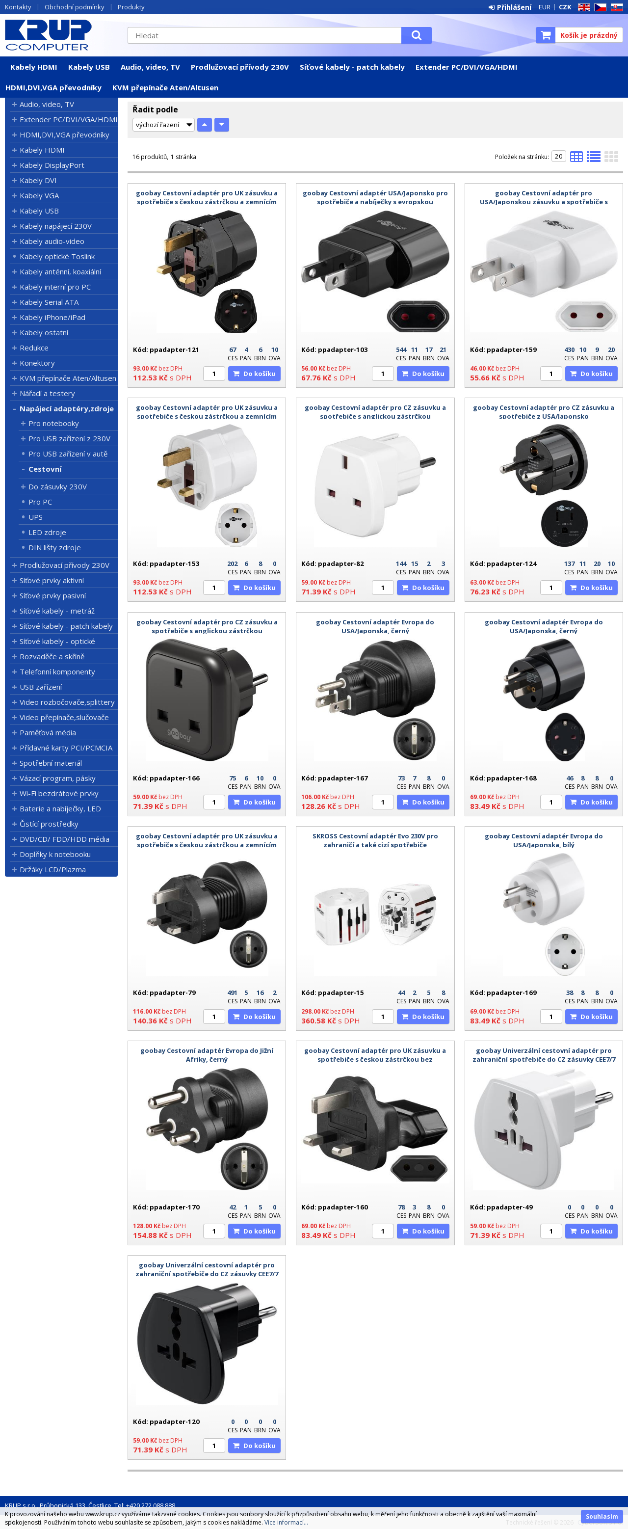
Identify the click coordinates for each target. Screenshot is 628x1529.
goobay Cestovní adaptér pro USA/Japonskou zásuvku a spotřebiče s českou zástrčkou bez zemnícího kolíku (543, 201)
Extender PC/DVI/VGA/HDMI (467, 67)
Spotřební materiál (51, 763)
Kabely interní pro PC (55, 287)
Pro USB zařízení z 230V (69, 438)
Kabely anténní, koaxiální (60, 271)
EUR (544, 6)
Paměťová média (48, 732)
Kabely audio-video (52, 241)
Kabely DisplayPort (52, 165)
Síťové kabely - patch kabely (352, 67)
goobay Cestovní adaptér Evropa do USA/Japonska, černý (375, 626)
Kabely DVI (38, 180)
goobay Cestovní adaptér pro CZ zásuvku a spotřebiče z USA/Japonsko (543, 412)
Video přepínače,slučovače (64, 717)
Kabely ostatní (44, 332)
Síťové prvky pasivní (53, 595)
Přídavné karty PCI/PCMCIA (66, 747)
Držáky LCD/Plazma (53, 869)
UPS (35, 517)
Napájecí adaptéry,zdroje (67, 408)
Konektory (37, 363)
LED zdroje (47, 532)
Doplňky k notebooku (55, 854)
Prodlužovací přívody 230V (240, 67)
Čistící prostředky (49, 824)
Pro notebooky (53, 423)
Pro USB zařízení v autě (67, 453)
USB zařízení (41, 687)
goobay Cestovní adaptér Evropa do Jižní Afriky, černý (206, 1055)
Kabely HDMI (33, 67)
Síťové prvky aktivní (52, 580)
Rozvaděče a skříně (52, 656)
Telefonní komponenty (57, 671)
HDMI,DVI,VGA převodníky (53, 87)
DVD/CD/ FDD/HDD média (64, 839)
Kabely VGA (39, 195)
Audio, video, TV (150, 67)
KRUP (61, 35)
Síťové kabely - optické (57, 641)
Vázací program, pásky (58, 778)
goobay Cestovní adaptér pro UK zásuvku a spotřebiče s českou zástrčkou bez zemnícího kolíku (375, 1059)
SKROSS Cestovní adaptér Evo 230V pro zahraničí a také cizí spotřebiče (375, 840)
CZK (565, 6)
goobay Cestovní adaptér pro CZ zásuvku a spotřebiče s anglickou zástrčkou (375, 412)
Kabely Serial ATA (49, 302)
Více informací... (286, 1522)
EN (582, 7)
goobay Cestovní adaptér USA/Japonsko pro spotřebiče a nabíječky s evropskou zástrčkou (375, 201)
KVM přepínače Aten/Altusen (165, 87)
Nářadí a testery (47, 393)
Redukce (34, 347)
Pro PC (40, 502)
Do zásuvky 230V (57, 486)
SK (615, 7)
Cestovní (44, 469)
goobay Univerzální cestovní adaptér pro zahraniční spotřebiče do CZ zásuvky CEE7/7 (543, 1055)
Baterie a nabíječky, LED (60, 808)
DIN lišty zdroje (54, 547)
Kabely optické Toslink (57, 256)
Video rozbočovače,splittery (67, 702)
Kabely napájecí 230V (56, 226)
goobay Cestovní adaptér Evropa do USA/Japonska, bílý (544, 840)
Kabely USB (89, 67)
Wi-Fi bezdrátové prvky (59, 793)
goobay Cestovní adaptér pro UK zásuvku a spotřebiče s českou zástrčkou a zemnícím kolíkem (207, 201)
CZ (598, 7)
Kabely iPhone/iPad (52, 317)
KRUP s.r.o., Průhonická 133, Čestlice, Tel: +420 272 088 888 (90, 1505)
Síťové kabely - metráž (57, 611)
